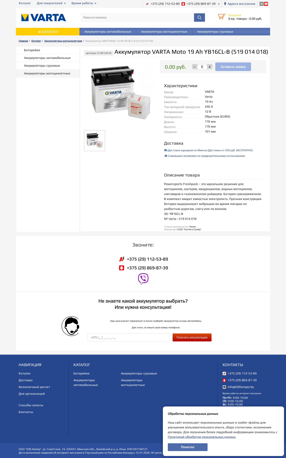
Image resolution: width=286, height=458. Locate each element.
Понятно (187, 447)
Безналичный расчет (34, 386)
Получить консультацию (192, 337)
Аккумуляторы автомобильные (107, 31)
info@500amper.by (241, 386)
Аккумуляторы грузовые (215, 31)
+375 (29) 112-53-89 (165, 4)
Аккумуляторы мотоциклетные (164, 31)
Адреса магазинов (241, 4)
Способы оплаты (31, 405)
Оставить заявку (233, 66)
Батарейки (32, 50)
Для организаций (32, 393)
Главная (23, 40)
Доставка (26, 380)
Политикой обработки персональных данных (201, 437)
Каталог (25, 3)
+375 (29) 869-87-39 (200, 4)
